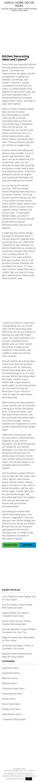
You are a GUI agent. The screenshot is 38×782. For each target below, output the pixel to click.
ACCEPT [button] (29, 779)
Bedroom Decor (9, 683)
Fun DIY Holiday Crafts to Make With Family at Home (17, 606)
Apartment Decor (10, 667)
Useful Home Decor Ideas (19, 4)
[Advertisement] (19, 33)
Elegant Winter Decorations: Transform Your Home (15, 614)
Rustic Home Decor (11, 703)
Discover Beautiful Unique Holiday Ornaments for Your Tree (18, 631)
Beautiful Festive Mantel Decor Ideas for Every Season (17, 655)
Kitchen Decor (9, 698)
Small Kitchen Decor (11, 714)
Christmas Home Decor (13, 688)
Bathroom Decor (10, 678)
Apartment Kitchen (11, 672)
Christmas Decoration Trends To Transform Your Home (18, 647)
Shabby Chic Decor (11, 708)
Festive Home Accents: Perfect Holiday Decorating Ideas (16, 622)
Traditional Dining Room (14, 719)
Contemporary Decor (12, 693)
